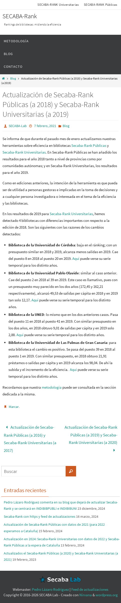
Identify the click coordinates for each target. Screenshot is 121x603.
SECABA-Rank (19, 16)
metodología (52, 387)
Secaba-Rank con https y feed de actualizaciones (39, 516)
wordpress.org (107, 594)
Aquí (75, 258)
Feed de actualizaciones (89, 589)
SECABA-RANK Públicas (100, 5)
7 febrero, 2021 (45, 126)
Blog (13, 78)
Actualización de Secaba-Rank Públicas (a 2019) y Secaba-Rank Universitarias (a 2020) (91, 438)
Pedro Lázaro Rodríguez (50, 589)
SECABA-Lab (18, 126)
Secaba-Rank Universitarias (24, 152)
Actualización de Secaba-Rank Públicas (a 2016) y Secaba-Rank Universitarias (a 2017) (30, 438)
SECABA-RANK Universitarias (58, 5)
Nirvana (85, 594)
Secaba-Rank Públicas (88, 145)
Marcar (14, 406)
